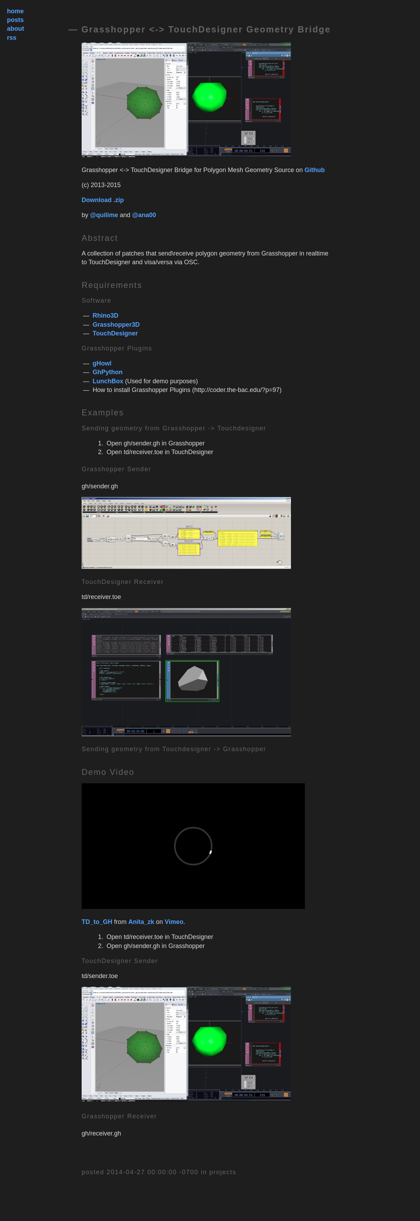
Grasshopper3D (116, 324)
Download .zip (103, 200)
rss (11, 37)
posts (15, 19)
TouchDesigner (115, 333)
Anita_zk (141, 921)
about (15, 28)
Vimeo (174, 921)
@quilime (104, 215)
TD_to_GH (97, 921)
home (15, 11)
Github (315, 169)
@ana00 (144, 215)
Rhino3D (106, 315)
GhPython (108, 372)
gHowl (102, 363)
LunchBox (108, 381)
